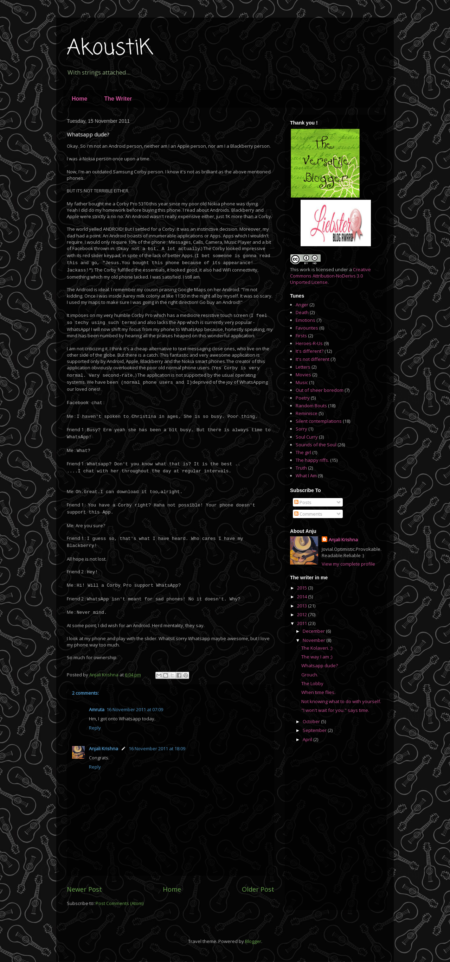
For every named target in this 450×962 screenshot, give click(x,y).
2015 (302, 588)
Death (302, 312)
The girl (303, 452)
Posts (302, 502)
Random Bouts (311, 405)
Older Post (258, 889)
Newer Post (84, 889)
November (314, 640)
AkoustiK (110, 48)
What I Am (306, 475)
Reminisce (306, 413)
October (312, 721)
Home (79, 99)
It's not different (312, 359)
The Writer (118, 99)
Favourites (307, 328)
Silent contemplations (319, 421)
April (308, 739)
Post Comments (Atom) (119, 903)
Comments (308, 514)
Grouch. (309, 674)
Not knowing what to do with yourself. (341, 701)
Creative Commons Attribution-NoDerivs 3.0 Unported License (330, 275)
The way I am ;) (316, 657)
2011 (302, 623)
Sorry (301, 429)
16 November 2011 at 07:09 (135, 709)
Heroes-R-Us (309, 343)
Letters (303, 367)
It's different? (309, 351)
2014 (302, 596)
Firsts (301, 335)
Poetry (303, 398)
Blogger (253, 941)
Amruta (96, 709)
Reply (95, 728)
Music (302, 382)
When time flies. (318, 692)
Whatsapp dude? (319, 665)
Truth (301, 468)
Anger (302, 304)
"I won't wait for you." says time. (335, 710)
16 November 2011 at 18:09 (157, 748)
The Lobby (312, 683)
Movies (303, 374)
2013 (302, 606)
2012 (302, 614)
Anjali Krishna (103, 748)
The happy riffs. (312, 460)
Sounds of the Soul (316, 444)
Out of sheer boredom (319, 390)
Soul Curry (307, 437)
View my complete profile (348, 564)
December (314, 631)
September (315, 730)
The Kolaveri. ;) (316, 648)
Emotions (305, 320)
